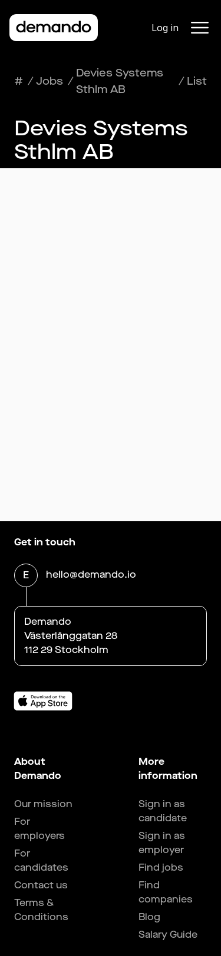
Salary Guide (167, 934)
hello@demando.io (91, 575)
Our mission (43, 804)
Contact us (41, 885)
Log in (165, 28)
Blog (149, 917)
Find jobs (160, 867)
